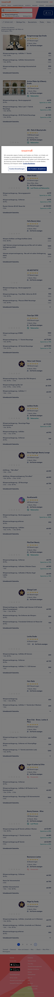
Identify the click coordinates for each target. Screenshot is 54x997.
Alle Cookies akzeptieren (37, 169)
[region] (27, 159)
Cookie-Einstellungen (17, 169)
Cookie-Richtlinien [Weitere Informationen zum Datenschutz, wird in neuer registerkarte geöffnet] (29, 163)
